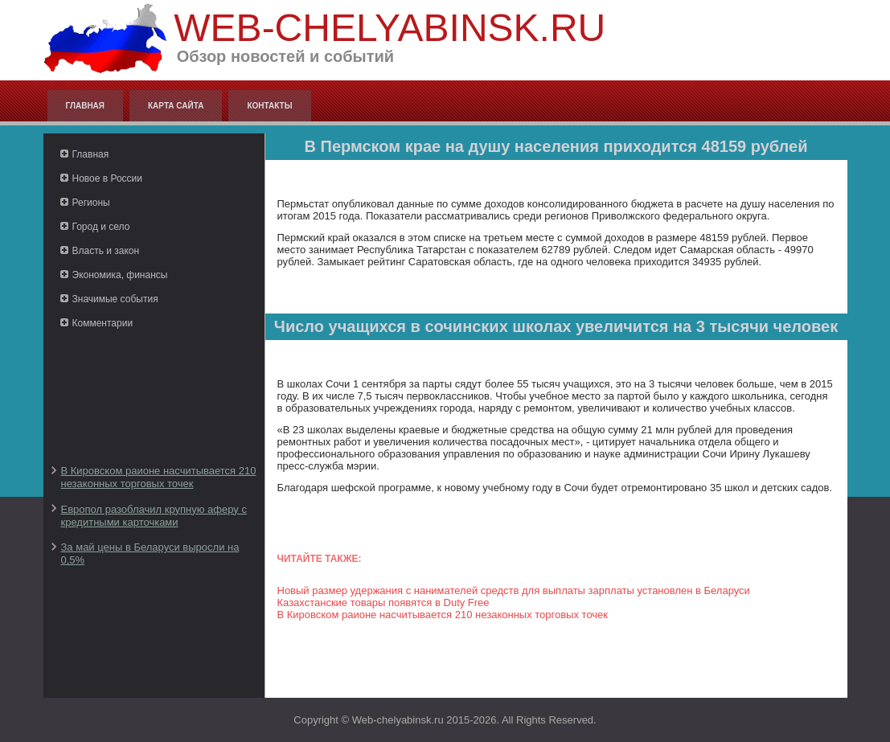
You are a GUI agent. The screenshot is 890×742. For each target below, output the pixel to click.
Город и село (101, 226)
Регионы (91, 202)
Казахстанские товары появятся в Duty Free (383, 602)
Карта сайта (175, 105)
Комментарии (102, 323)
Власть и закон (106, 250)
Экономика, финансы (120, 275)
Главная (85, 105)
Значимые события (115, 299)
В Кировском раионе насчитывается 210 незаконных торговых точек (158, 477)
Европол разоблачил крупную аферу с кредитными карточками (154, 515)
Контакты (269, 105)
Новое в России (107, 178)
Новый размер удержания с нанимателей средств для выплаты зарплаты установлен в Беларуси (513, 590)
